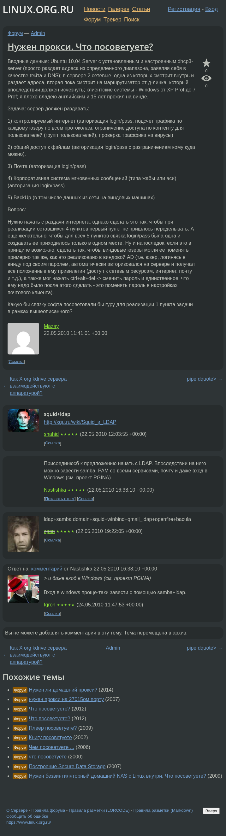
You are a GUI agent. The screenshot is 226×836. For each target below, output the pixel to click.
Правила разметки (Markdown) (163, 810)
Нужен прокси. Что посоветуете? (80, 46)
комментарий (46, 568)
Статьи (141, 9)
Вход (211, 9)
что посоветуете (48, 756)
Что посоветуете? (49, 708)
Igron (49, 604)
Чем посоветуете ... (51, 747)
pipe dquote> (201, 379)
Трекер (113, 19)
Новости (94, 9)
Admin (38, 33)
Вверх (211, 811)
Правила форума (48, 810)
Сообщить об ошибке (27, 816)
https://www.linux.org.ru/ (28, 822)
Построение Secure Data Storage (67, 766)
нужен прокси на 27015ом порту (66, 699)
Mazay (51, 326)
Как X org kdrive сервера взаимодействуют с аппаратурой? (38, 386)
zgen (49, 531)
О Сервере (17, 810)
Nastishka (55, 490)
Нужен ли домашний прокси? (63, 690)
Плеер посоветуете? (53, 728)
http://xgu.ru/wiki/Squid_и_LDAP (80, 422)
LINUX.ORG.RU (38, 9)
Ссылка (16, 361)
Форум (92, 19)
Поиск (132, 19)
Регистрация (184, 9)
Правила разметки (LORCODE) (99, 810)
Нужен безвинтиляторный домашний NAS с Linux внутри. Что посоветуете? (117, 776)
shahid (51, 434)
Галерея (118, 9)
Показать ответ (60, 498)
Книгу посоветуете (50, 737)
